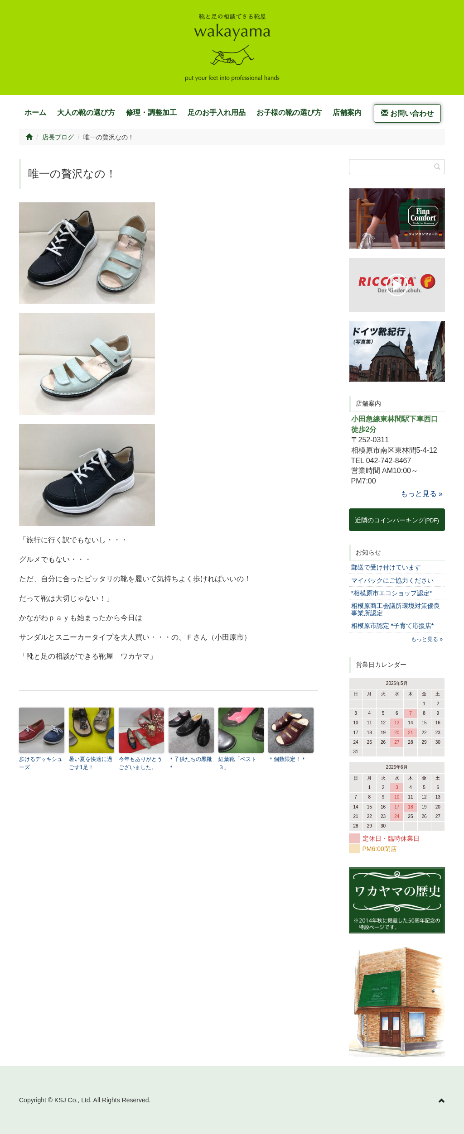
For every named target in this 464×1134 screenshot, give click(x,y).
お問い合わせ (407, 113)
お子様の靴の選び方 (289, 112)
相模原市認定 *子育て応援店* (392, 625)
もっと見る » (422, 494)
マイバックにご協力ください (392, 580)
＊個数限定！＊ (287, 759)
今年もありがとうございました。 (140, 763)
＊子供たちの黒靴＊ (190, 763)
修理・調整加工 (151, 112)
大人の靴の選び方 (86, 112)
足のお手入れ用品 (217, 112)
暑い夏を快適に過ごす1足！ (90, 763)
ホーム (35, 112)
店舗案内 (347, 112)
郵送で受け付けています (386, 567)
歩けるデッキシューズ (41, 763)
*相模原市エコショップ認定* (391, 593)
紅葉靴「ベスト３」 (237, 763)
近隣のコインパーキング (397, 520)
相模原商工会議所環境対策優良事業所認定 (395, 609)
